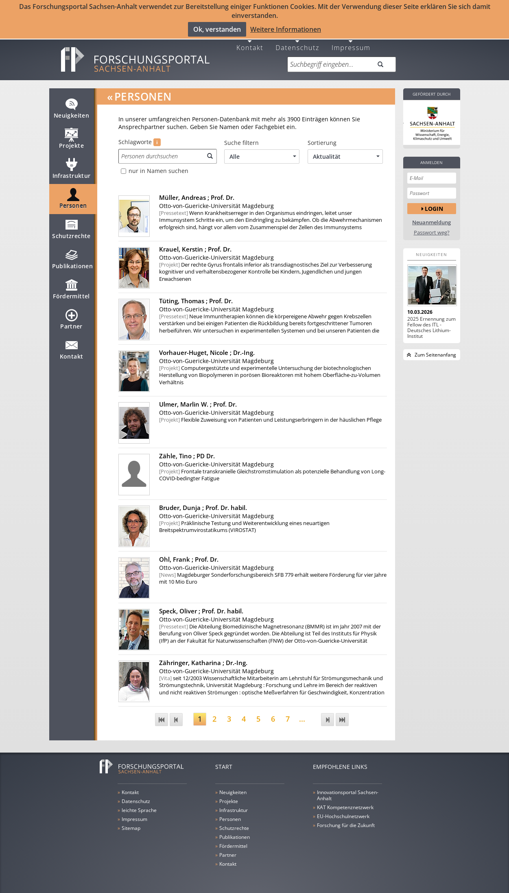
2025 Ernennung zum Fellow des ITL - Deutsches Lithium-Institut (431, 326)
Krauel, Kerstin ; (195, 248)
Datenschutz (297, 46)
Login (434, 207)
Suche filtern (241, 141)
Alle (262, 155)
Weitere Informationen (285, 29)
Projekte (71, 141)
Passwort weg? (432, 231)
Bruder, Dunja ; (203, 506)
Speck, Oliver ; (201, 610)
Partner (71, 321)
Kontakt (249, 46)
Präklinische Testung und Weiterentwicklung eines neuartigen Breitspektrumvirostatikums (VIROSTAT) (244, 525)
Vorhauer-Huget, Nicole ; (207, 351)
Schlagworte (139, 141)
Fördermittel (71, 291)
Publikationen (72, 261)
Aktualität (346, 155)
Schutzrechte (71, 231)
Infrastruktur (71, 171)
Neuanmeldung (431, 221)
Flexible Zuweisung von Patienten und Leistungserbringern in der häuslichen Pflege (270, 418)
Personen (73, 201)
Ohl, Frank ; (188, 558)
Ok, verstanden (217, 29)
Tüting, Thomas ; (196, 299)
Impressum (351, 46)
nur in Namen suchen (158, 170)
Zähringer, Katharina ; (203, 661)
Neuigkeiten (71, 110)
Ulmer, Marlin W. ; (198, 403)
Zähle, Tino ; (187, 455)
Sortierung (322, 141)
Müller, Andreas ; (196, 196)
